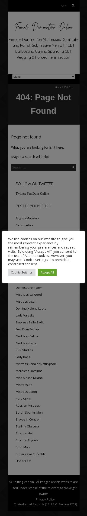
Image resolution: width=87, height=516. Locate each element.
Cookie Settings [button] (22, 272)
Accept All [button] (47, 272)
